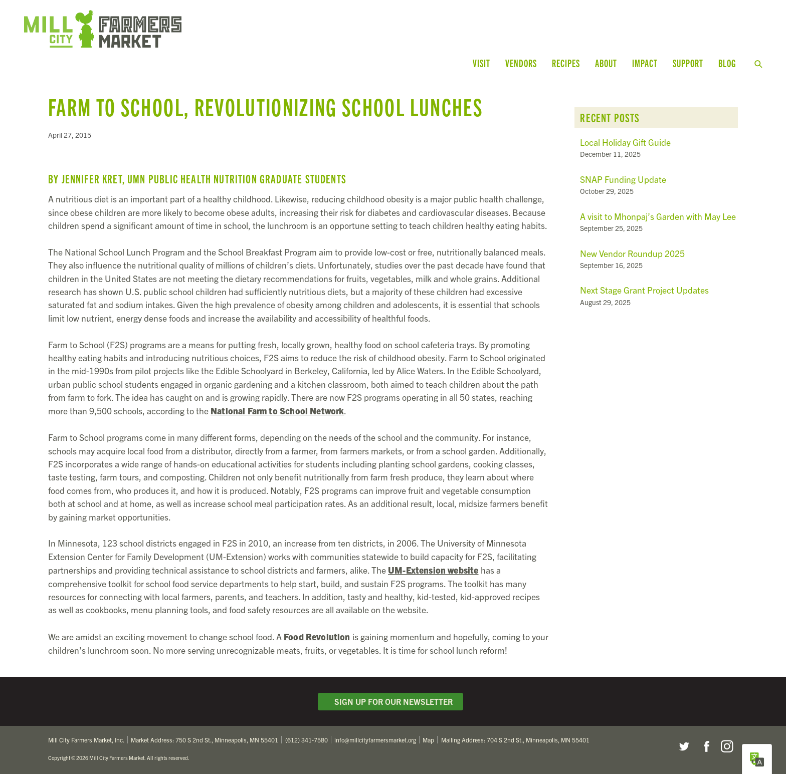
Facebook (705, 746)
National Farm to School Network (277, 410)
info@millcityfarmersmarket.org (375, 739)
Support (688, 63)
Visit (481, 63)
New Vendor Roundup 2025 (632, 253)
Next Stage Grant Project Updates (644, 290)
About (606, 63)
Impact (645, 63)
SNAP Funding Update (623, 179)
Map (428, 739)
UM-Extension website (433, 569)
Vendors (521, 63)
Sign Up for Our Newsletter (390, 701)
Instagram (727, 746)
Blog (727, 63)
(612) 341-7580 (306, 739)
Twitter (684, 746)
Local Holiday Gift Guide (625, 142)
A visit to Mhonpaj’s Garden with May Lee (658, 216)
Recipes (566, 63)
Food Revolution (317, 636)
